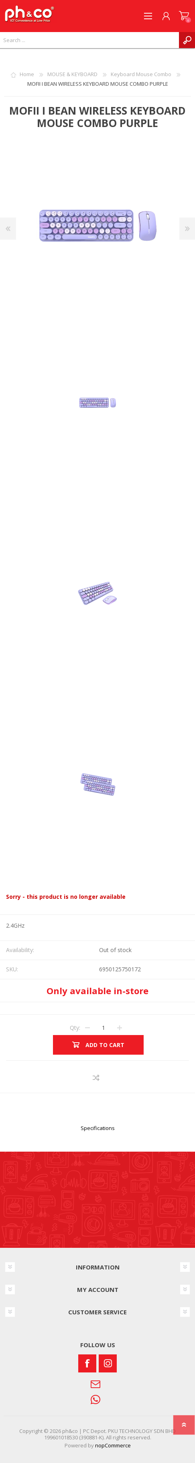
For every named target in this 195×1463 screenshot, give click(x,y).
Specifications (98, 1128)
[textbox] (89, 40)
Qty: (75, 1027)
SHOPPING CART (184, 16)
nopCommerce (113, 1445)
